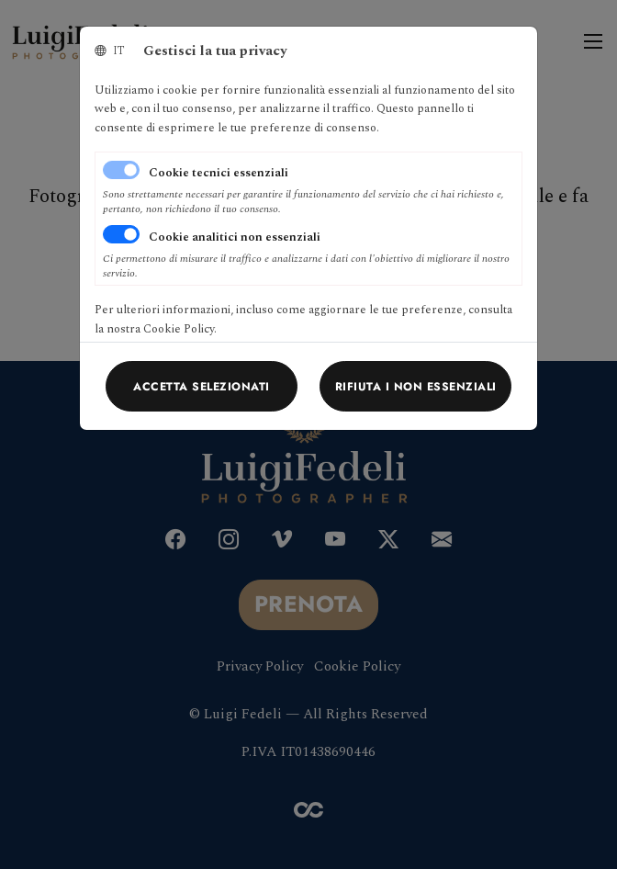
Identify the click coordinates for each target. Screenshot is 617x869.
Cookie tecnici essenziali (218, 173)
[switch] (121, 234)
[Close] (201, 386)
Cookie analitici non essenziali (234, 237)
